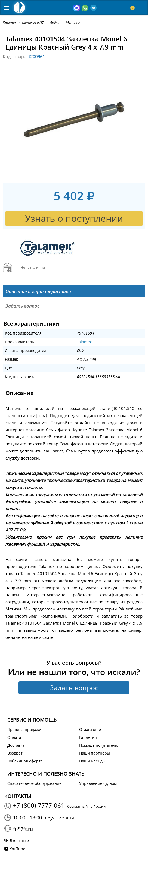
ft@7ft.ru (23, 829)
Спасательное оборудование (34, 783)
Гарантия (88, 737)
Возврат (15, 753)
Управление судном (98, 783)
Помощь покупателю (98, 745)
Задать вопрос (74, 687)
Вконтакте (19, 840)
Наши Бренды (92, 761)
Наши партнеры (94, 753)
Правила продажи (24, 729)
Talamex (84, 341)
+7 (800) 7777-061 (38, 805)
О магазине (90, 729)
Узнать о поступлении (74, 218)
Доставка (15, 745)
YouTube (17, 849)
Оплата (14, 737)
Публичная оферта (25, 761)
